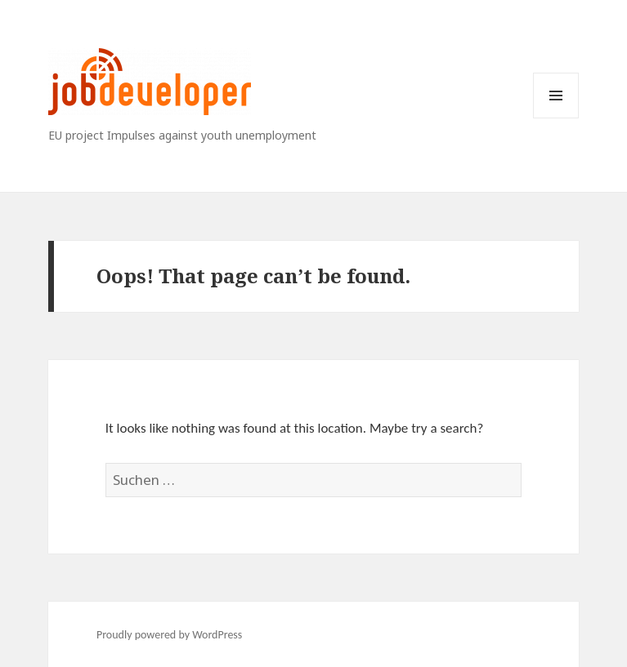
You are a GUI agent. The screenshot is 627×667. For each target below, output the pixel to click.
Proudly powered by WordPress (169, 635)
